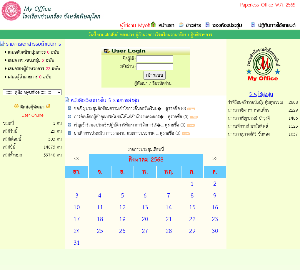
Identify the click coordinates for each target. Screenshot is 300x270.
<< (76, 158)
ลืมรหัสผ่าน (161, 84)
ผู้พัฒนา (141, 84)
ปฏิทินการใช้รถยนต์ (275, 25)
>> (215, 158)
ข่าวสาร (192, 25)
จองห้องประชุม (226, 25)
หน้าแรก (165, 25)
